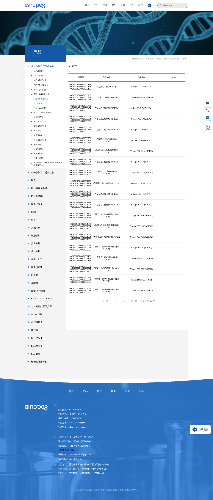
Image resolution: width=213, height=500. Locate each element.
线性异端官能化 (38, 80)
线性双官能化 (37, 76)
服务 (113, 391)
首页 (137, 59)
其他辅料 (35, 227)
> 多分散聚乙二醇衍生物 (154, 59)
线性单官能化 (37, 71)
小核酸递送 (37, 322)
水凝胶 (34, 275)
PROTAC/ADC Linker (41, 298)
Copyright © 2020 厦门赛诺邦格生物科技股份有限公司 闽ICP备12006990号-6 (106, 490)
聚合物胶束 (37, 338)
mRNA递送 (36, 314)
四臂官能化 (37, 121)
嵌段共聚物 (37, 196)
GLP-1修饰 (36, 259)
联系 (141, 391)
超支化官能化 (37, 158)
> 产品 (141, 59)
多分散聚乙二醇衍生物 (42, 66)
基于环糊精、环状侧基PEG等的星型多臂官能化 (46, 164)
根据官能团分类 (39, 361)
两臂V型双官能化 (39, 90)
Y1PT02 (38, 104)
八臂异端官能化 (38, 140)
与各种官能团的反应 (41, 306)
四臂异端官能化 (38, 126)
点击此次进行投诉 (66, 450)
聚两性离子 (37, 204)
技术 (99, 391)
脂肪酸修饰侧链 (39, 188)
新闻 (127, 391)
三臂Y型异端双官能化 (41, 113)
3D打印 (35, 283)
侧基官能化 (37, 145)
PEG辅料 (35, 353)
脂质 (33, 180)
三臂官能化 (37, 117)
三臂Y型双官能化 (39, 108)
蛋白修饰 (35, 243)
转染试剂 (35, 235)
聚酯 (33, 212)
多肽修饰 (35, 251)
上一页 (105, 301)
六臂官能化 (37, 130)
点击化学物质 (38, 290)
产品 (85, 391)
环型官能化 (37, 149)
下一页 (134, 301)
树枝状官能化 (37, 154)
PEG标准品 (36, 346)
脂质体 (34, 330)
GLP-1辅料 (36, 267)
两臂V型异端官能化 (40, 94)
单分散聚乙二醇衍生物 (42, 172)
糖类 (33, 220)
